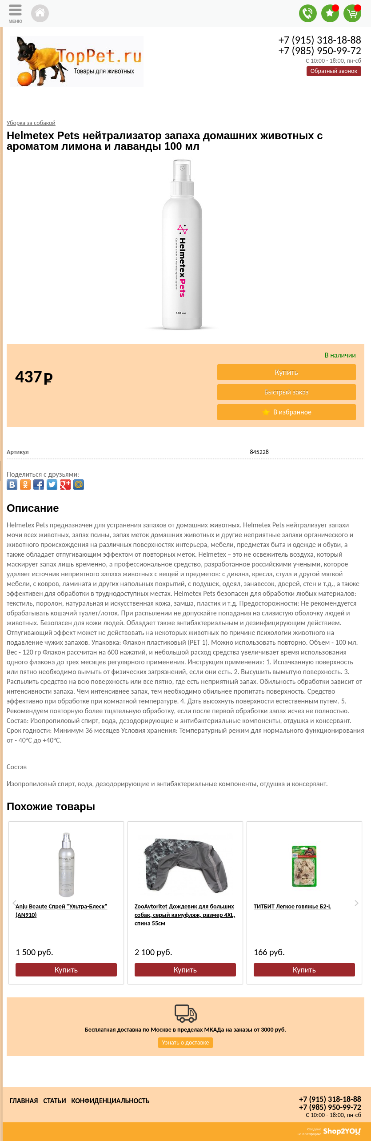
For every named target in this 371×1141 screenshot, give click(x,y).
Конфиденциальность (111, 1101)
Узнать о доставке (185, 1042)
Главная (24, 1101)
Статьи (54, 1101)
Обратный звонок (334, 71)
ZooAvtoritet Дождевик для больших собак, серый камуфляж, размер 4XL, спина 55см (185, 915)
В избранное (286, 412)
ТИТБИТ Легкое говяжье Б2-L (292, 906)
